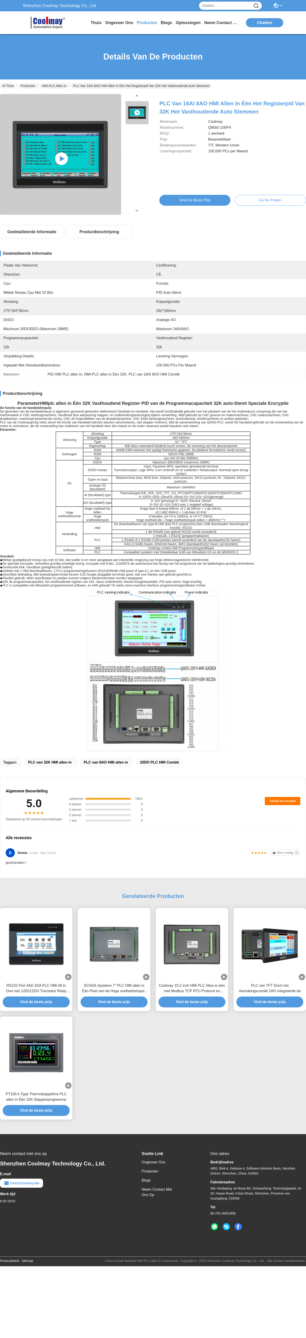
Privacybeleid (9, 1261)
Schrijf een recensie (282, 801)
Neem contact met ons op (157, 1192)
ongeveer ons (119, 22)
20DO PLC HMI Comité (159, 762)
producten (147, 22)
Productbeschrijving (99, 232)
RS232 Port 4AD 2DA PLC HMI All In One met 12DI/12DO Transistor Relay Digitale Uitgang (36, 989)
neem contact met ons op (221, 22)
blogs (166, 22)
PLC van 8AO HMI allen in (106, 762)
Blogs (146, 1180)
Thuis (96, 22)
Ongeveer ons (153, 1162)
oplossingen (188, 22)
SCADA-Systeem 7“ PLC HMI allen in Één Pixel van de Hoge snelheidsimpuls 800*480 (114, 989)
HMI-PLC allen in (54, 86)
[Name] (256, 6)
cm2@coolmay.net (21, 1183)
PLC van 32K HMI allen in (49, 762)
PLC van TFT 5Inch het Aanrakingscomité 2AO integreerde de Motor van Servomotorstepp (270, 989)
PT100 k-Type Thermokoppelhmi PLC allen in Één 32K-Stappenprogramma (36, 1096)
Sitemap (27, 1261)
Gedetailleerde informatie (31, 232)
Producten (27, 86)
